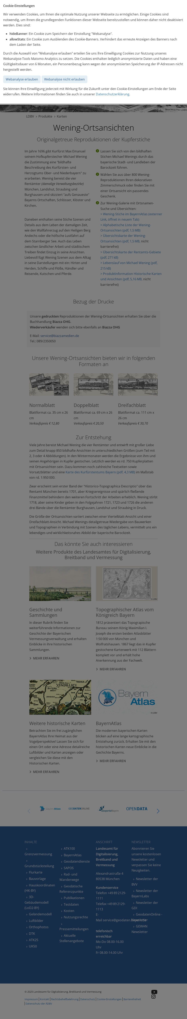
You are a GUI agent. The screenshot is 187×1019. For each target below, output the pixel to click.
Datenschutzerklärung (112, 94)
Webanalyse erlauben (22, 79)
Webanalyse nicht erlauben (64, 79)
